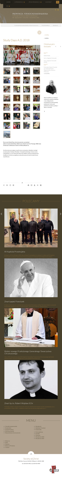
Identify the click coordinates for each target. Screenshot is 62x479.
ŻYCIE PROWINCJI (35, 2)
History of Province (10, 445)
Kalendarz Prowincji (40, 428)
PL (55, 10)
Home (10, 25)
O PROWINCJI (20, 2)
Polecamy (37, 435)
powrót (3, 25)
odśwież (6, 25)
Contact (7, 447)
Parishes (7, 444)
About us (7, 441)
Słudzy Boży (8, 428)
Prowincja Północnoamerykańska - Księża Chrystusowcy (26, 25)
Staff (6, 442)
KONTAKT (48, 2)
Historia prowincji (9, 431)
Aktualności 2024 (39, 437)
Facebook (7, 185)
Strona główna (39, 432)
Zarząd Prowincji (9, 429)
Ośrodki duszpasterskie (11, 426)
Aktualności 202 (39, 438)
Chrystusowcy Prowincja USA (30, 16)
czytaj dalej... (47, 73)
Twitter (10, 185)
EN (58, 10)
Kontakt (37, 433)
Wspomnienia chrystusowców (12, 432)
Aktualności (55, 25)
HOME (8, 2)
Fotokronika (38, 429)
